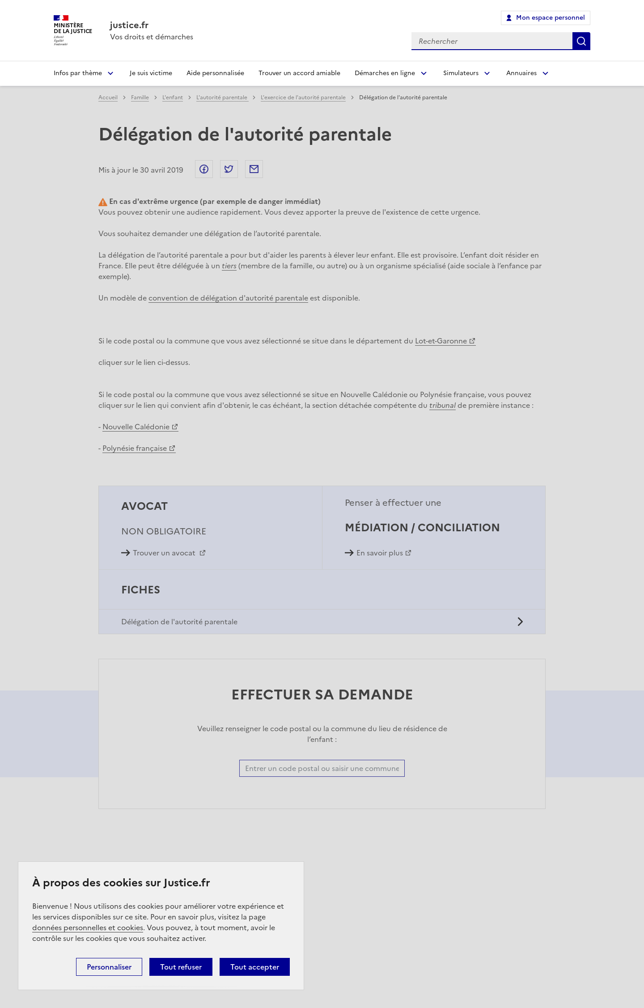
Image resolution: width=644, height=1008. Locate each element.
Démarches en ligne (385, 73)
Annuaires (521, 73)
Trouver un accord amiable (299, 73)
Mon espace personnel (550, 17)
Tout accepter (254, 966)
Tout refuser (181, 966)
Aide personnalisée (215, 73)
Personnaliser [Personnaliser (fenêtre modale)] (109, 966)
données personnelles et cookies (87, 927)
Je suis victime (151, 73)
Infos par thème (78, 73)
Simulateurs (461, 73)
